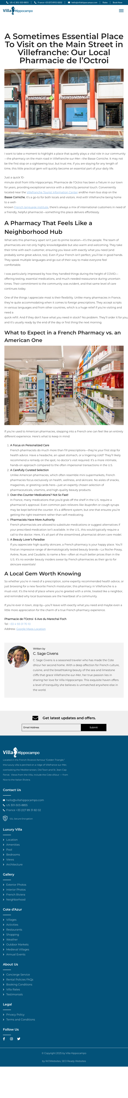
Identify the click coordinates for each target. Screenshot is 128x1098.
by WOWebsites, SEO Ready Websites (64, 1061)
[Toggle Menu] (121, 10)
